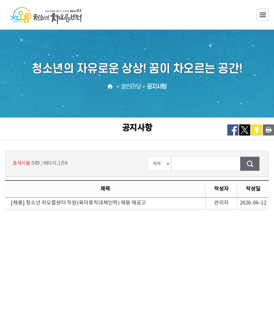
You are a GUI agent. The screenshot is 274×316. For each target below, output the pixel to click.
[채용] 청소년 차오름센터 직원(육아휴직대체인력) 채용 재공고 (78, 203)
